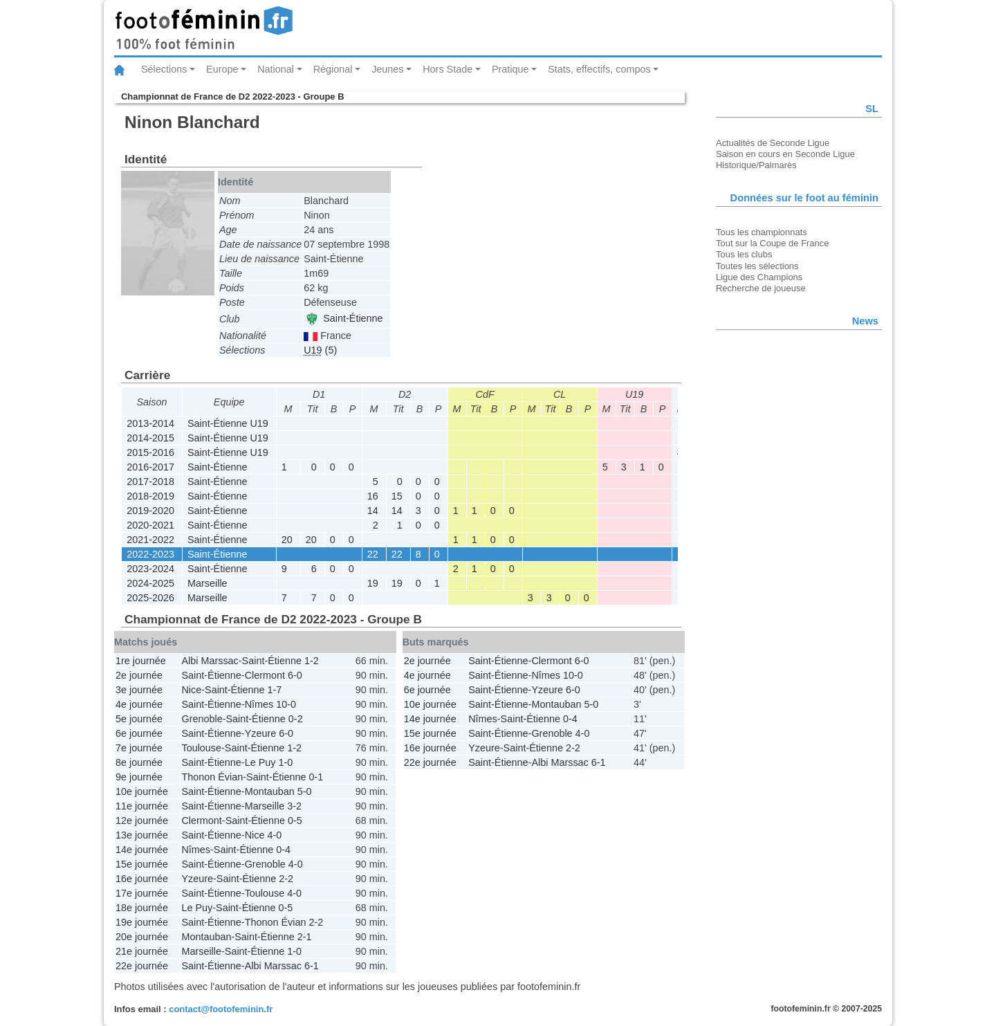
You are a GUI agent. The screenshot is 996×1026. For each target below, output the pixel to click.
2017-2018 (150, 481)
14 (372, 510)
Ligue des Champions (759, 277)
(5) (320, 350)
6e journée (139, 733)
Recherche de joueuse (761, 288)
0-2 (295, 718)
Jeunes (387, 69)
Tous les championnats (761, 232)
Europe (222, 69)
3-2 (294, 806)
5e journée (139, 718)
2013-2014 (150, 423)
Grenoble (201, 718)
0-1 (315, 776)
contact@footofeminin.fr (221, 1009)
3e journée (139, 689)
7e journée (139, 747)
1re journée (141, 660)
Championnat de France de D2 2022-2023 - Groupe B (232, 96)
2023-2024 (150, 568)
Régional (333, 69)
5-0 (304, 791)
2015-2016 (150, 452)
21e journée (142, 951)
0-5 (295, 820)
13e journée (142, 835)
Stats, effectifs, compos (599, 69)
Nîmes (259, 704)
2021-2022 (150, 539)
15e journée (142, 864)
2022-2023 (150, 554)
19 (372, 583)
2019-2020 (150, 510)
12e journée (142, 820)
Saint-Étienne (343, 318)
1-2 (311, 660)
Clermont (265, 675)
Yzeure (261, 733)
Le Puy (260, 762)
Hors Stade (447, 69)
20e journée (142, 936)
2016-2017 (150, 467)
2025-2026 (150, 597)
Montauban (270, 791)
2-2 (286, 878)
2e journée (139, 675)
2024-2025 (150, 583)
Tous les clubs (744, 254)
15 (397, 496)
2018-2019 (150, 496)
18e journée (142, 907)
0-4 (283, 849)
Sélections (164, 69)
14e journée (142, 849)
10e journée (142, 791)
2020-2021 (150, 525)
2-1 (304, 936)
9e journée (139, 776)
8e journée (139, 762)
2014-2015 (150, 437)
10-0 (286, 704)
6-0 (295, 675)
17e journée (142, 893)
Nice (191, 689)
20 (287, 539)
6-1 (311, 965)
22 (372, 554)
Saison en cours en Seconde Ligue (785, 154)
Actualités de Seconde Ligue (772, 143)
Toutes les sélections (757, 266)
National (275, 69)
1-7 (274, 689)
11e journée (142, 806)
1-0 (285, 762)
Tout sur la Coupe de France (772, 243)
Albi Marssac (209, 660)
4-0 (274, 835)
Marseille (207, 583)
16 (372, 496)
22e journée (142, 965)
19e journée (142, 922)
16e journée (142, 878)
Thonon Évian (212, 776)
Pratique (510, 69)
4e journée (139, 704)
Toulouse (201, 747)
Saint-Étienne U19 (227, 423)
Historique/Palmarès (756, 165)
